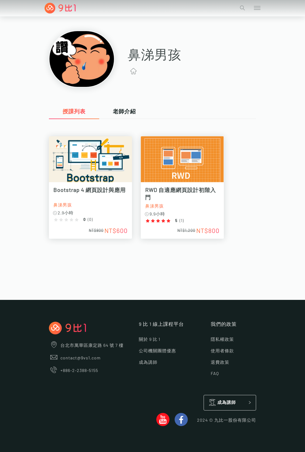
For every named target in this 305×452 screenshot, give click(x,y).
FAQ (215, 373)
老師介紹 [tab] (124, 111)
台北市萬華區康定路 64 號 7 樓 (86, 345)
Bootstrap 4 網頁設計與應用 (89, 190)
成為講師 (148, 362)
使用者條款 (222, 351)
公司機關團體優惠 (157, 351)
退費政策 (220, 362)
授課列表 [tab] (74, 111)
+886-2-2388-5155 (73, 370)
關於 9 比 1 (149, 339)
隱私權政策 (222, 339)
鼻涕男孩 (62, 205)
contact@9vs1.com (75, 358)
